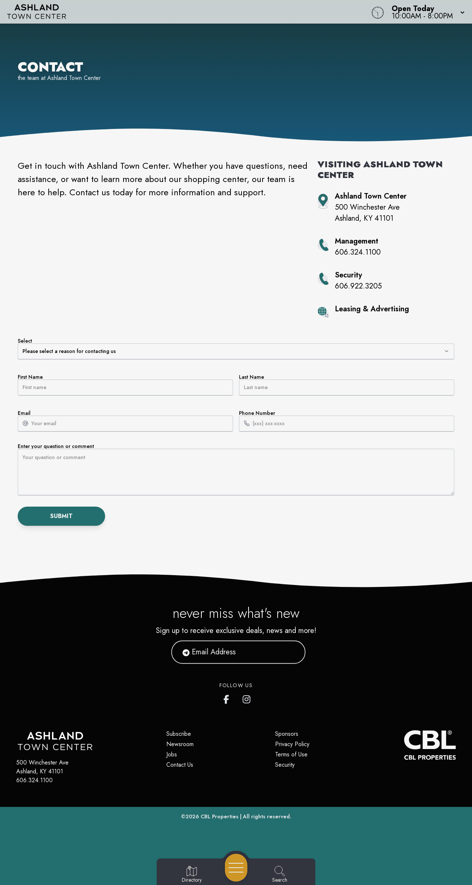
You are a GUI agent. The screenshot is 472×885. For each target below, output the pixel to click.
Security (285, 764)
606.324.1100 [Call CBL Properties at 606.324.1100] (34, 780)
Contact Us (179, 764)
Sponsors (286, 734)
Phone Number (346, 421)
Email (125, 421)
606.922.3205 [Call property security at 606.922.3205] (358, 286)
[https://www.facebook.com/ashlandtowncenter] (228, 698)
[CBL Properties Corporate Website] (404, 745)
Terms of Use (291, 754)
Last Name (346, 385)
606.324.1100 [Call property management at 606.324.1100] (358, 252)
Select (236, 349)
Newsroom (180, 744)
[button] (426, 12)
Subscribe (178, 734)
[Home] (178, 12)
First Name (125, 385)
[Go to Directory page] (192, 875)
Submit (61, 516)
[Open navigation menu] (236, 868)
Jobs (171, 754)
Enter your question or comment (236, 470)
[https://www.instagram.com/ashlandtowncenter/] (247, 698)
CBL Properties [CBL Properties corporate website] (220, 816)
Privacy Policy (292, 744)
